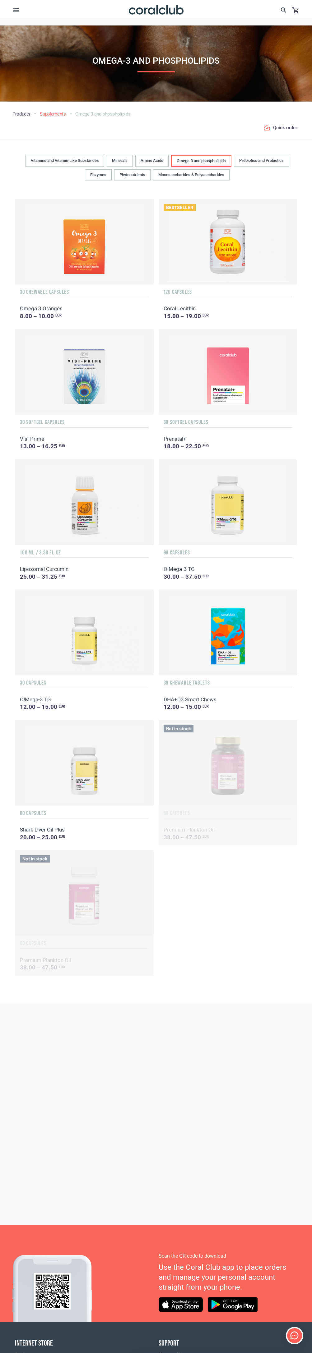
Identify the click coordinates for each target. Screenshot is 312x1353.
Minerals (120, 160)
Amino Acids (152, 160)
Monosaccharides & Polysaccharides (191, 174)
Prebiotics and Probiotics (261, 160)
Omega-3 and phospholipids (201, 160)
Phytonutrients (132, 174)
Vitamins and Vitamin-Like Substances (65, 160)
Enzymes (98, 174)
